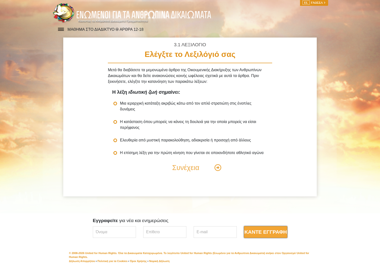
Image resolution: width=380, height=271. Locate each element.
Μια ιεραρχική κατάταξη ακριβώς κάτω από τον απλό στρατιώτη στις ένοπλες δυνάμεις (186, 106)
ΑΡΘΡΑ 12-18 (131, 29)
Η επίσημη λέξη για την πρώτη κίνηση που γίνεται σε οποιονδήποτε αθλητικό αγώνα (192, 153)
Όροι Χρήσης (138, 261)
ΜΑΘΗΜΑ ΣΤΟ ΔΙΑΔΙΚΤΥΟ (92, 29)
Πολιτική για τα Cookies (112, 261)
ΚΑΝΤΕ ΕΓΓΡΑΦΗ (266, 232)
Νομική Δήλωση (159, 261)
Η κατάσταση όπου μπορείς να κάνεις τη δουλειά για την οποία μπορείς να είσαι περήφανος (188, 125)
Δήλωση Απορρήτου (82, 261)
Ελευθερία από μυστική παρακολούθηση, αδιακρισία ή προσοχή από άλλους (185, 140)
